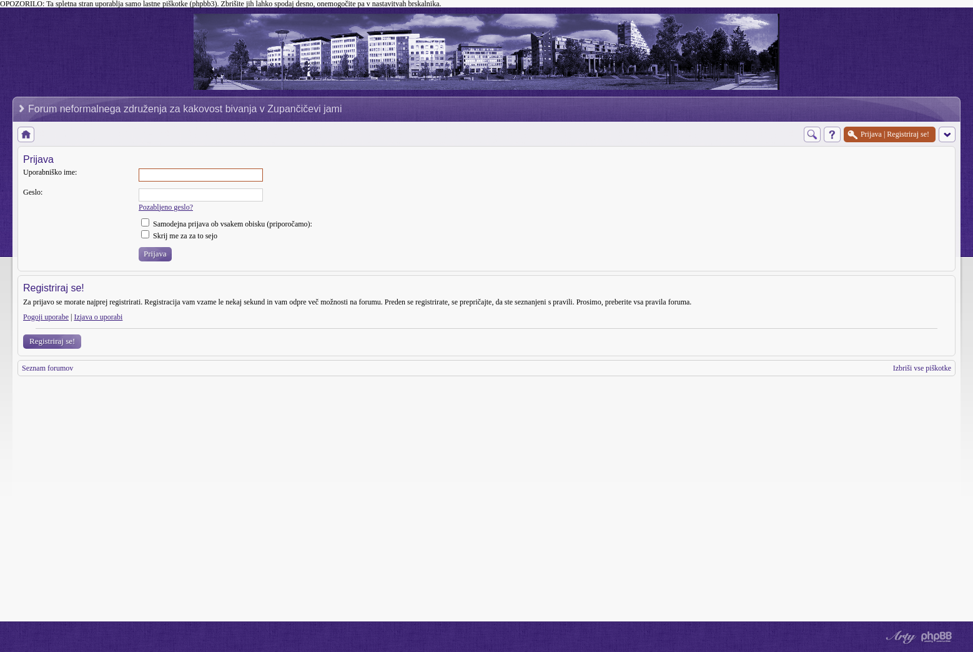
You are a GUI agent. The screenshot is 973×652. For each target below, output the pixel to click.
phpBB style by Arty (899, 637)
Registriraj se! (52, 341)
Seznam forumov (47, 368)
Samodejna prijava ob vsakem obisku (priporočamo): (226, 224)
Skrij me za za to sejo (179, 235)
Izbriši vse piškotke (922, 368)
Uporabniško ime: (50, 172)
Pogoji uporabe (46, 317)
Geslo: (32, 192)
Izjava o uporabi (98, 317)
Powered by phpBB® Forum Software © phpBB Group (937, 637)
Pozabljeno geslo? (166, 207)
